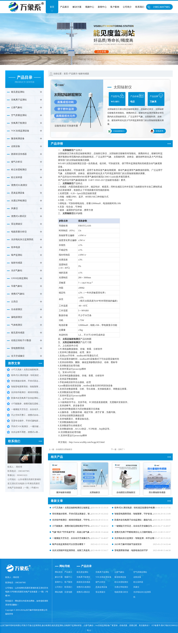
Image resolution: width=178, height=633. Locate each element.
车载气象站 (16, 286)
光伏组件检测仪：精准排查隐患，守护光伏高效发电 (26, 392)
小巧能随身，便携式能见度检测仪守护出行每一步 (26, 404)
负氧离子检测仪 (19, 123)
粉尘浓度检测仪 (19, 169)
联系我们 (139, 7)
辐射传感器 (16, 263)
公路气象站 (16, 107)
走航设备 (15, 146)
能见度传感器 (17, 332)
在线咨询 (156, 131)
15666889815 (115, 131)
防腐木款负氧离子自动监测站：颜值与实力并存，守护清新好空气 (26, 398)
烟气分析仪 (16, 162)
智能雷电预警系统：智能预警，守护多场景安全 (26, 386)
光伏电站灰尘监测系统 (22, 239)
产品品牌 (156, 98)
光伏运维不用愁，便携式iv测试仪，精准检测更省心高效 (26, 432)
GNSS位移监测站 (19, 278)
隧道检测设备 (17, 138)
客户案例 (114, 7)
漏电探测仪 (16, 317)
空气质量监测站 (19, 115)
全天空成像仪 (17, 356)
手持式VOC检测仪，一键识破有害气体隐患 (26, 426)
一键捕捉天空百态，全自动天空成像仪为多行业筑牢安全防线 (26, 409)
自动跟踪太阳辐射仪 (64, 449)
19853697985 (161, 7)
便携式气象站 (17, 294)
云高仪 (14, 301)
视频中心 (89, 7)
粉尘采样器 (16, 177)
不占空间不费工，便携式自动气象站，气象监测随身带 (26, 415)
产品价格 (137, 98)
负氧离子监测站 (19, 99)
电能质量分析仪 (19, 231)
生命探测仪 (16, 309)
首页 (52, 7)
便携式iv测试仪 (18, 216)
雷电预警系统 (17, 348)
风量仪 (14, 208)
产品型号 (117, 98)
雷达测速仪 (16, 224)
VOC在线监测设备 (20, 131)
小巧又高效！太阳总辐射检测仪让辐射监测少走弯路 (26, 369)
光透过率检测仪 (19, 200)
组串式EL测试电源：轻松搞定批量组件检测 (26, 375)
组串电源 (15, 247)
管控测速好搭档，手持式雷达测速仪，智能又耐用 (26, 381)
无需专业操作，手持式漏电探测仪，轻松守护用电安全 (26, 421)
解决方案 (77, 7)
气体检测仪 (16, 325)
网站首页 (59, 572)
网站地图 (59, 592)
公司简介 (127, 7)
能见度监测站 (17, 92)
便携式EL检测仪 (19, 185)
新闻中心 (102, 7)
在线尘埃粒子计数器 (21, 340)
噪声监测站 (16, 255)
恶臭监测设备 (17, 193)
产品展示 (64, 7)
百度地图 (68, 592)
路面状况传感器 (19, 154)
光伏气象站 (16, 270)
